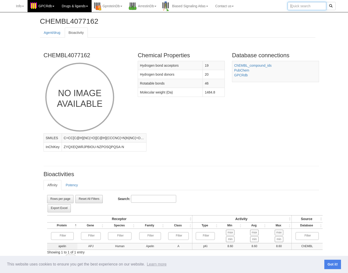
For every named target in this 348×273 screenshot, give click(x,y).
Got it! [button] (332, 264)
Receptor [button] (118, 219)
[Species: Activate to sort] (119, 226)
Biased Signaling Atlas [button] (190, 6)
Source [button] (307, 219)
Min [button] (229, 225)
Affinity (52, 185)
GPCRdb (241, 75)
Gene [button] (90, 225)
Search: (124, 199)
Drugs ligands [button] (75, 6)
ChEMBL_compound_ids (253, 65)
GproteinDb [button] (112, 6)
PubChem (241, 70)
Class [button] (176, 225)
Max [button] (279, 225)
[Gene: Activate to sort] (90, 226)
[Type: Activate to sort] (241, 219)
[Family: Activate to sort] (148, 226)
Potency (72, 185)
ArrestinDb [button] (147, 6)
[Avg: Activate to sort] (254, 226)
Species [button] (118, 225)
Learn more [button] (157, 264)
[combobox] (62, 236)
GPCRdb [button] (46, 6)
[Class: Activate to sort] (177, 226)
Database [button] (307, 225)
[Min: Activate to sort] (229, 226)
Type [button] (203, 225)
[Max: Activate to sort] (279, 226)
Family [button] (148, 225)
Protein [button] (61, 225)
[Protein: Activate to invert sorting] (62, 226)
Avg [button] (253, 225)
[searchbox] (62, 236)
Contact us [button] (224, 6)
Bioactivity (76, 33)
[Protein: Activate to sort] (119, 219)
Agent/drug (52, 33)
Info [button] (20, 6)
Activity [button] (241, 219)
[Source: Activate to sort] (307, 219)
